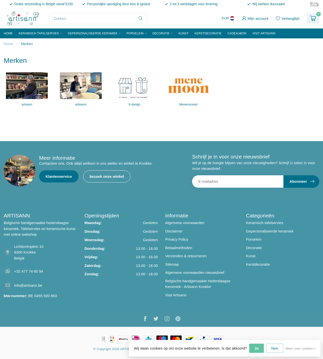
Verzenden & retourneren (186, 256)
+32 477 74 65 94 (28, 271)
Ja (256, 348)
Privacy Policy (176, 239)
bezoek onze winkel (107, 176)
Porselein (135, 33)
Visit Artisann (263, 33)
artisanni (80, 104)
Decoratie (161, 33)
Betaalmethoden (178, 248)
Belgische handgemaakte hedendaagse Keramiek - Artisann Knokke (198, 284)
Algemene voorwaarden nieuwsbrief (194, 272)
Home (8, 33)
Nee (274, 348)
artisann (27, 104)
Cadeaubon (236, 33)
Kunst (183, 33)
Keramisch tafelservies (39, 33)
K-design (134, 104)
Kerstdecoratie (208, 33)
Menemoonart (188, 104)
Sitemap (172, 264)
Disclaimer (174, 231)
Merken (27, 44)
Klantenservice (59, 176)
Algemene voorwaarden (184, 223)
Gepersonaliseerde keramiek (93, 33)
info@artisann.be (28, 285)
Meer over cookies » (300, 348)
